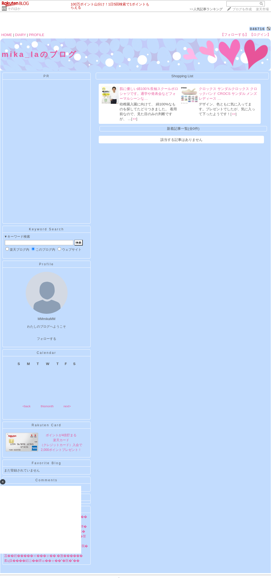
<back (26, 406)
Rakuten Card (46, 425)
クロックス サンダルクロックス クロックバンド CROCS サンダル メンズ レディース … (228, 94)
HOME (6, 35)
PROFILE (36, 35)
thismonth (47, 406)
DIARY (20, 35)
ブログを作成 (242, 9)
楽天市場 (262, 9)
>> (206, 9)
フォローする (46, 339)
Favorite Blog (46, 463)
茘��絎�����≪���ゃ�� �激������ (43, 556)
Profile (46, 264)
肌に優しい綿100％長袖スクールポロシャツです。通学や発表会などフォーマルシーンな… (149, 94)
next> (67, 406)
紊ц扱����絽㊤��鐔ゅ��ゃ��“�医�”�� (42, 561)
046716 (257, 29)
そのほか (14, 9)
